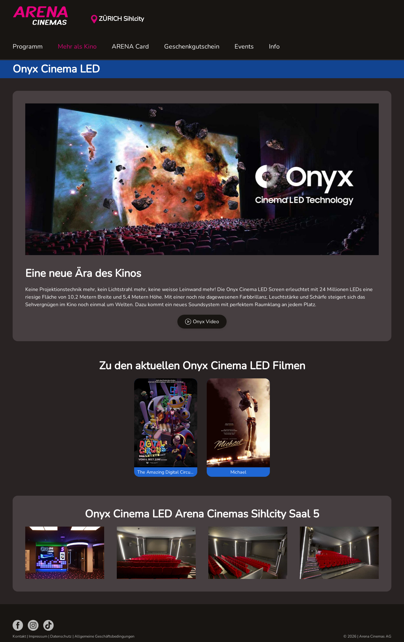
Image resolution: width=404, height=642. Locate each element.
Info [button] (274, 46)
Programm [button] (28, 46)
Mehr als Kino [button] (77, 46)
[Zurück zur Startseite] (44, 15)
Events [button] (244, 46)
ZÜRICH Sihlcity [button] (121, 19)
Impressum (38, 636)
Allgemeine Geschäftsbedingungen (104, 636)
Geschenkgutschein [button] (191, 46)
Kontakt (19, 636)
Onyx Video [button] (202, 321)
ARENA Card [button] (130, 46)
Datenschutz (61, 636)
